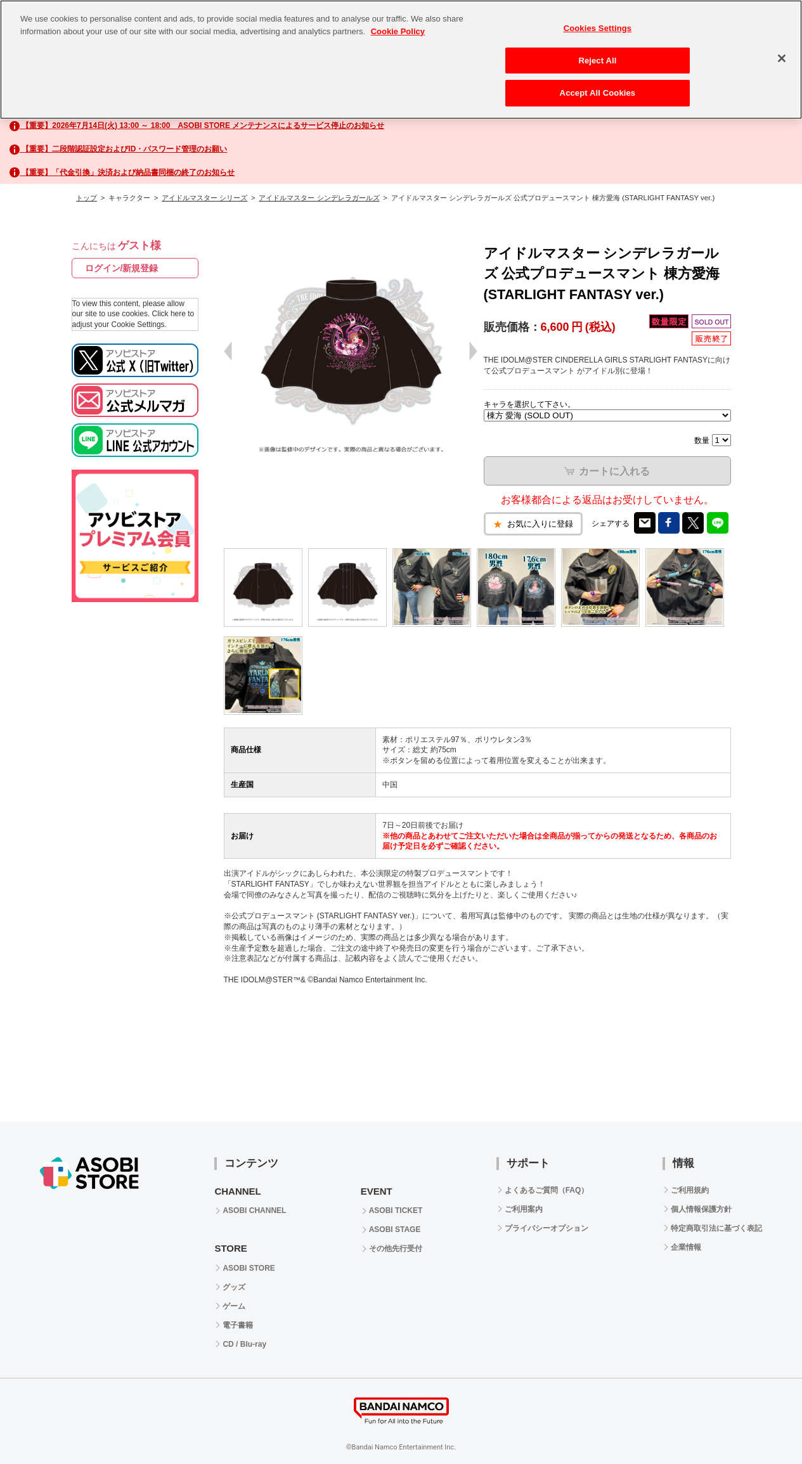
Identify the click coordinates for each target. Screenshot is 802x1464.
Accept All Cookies (598, 93)
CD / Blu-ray (244, 1344)
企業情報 (686, 1247)
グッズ (234, 1287)
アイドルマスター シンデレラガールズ (319, 198)
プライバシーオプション (546, 1228)
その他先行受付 (395, 1248)
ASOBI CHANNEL (254, 1210)
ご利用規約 (690, 1190)
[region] (401, 59)
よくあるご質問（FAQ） (547, 1190)
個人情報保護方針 (701, 1209)
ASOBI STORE (249, 1268)
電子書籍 (238, 1325)
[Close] (782, 58)
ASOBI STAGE (395, 1229)
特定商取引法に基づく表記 (716, 1228)
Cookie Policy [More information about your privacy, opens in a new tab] (398, 31)
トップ (86, 198)
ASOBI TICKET (396, 1210)
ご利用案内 (524, 1209)
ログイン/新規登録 (121, 268)
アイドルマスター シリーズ (204, 198)
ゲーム (234, 1306)
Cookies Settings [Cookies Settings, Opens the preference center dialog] (598, 28)
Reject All (597, 60)
